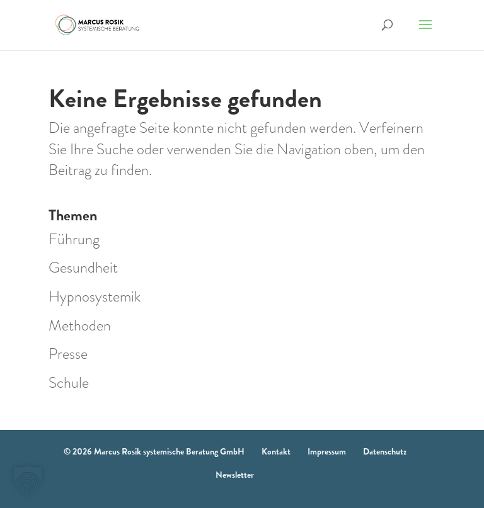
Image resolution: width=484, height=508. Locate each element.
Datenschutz (384, 451)
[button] (27, 480)
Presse (68, 353)
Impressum (327, 451)
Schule (69, 382)
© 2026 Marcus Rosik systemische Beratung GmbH (154, 451)
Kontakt (276, 451)
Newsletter (235, 474)
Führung (74, 239)
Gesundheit (83, 267)
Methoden (80, 325)
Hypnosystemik (95, 296)
